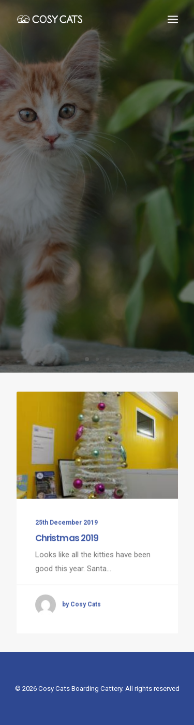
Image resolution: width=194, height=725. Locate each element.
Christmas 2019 (67, 548)
